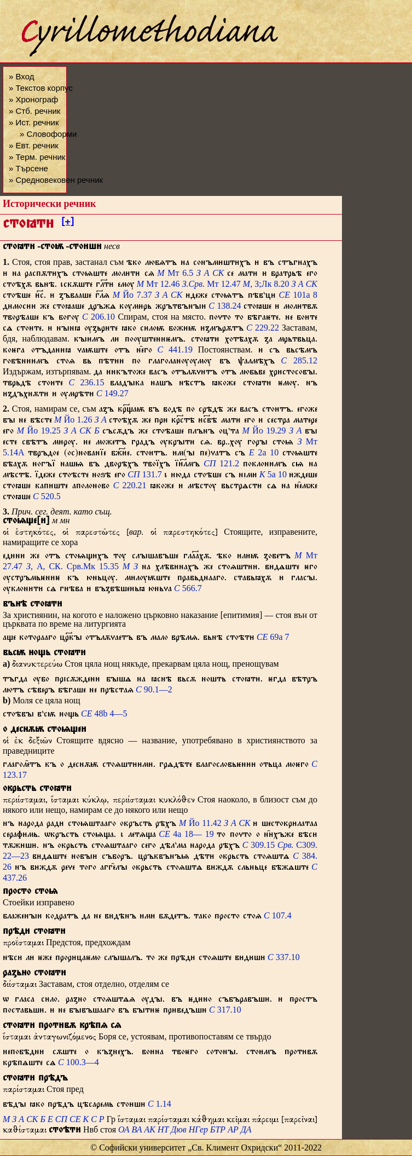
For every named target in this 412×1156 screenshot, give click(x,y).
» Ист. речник (34, 122)
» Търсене (28, 168)
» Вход (21, 76)
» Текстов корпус (41, 88)
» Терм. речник (37, 156)
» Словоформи (48, 133)
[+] (67, 223)
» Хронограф (33, 99)
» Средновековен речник (56, 179)
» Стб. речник (34, 110)
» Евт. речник (34, 145)
